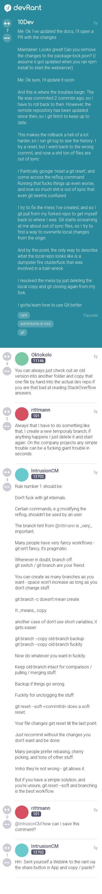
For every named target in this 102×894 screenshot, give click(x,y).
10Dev (25, 22)
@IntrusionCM (28, 823)
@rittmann (65, 525)
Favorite (91, 315)
